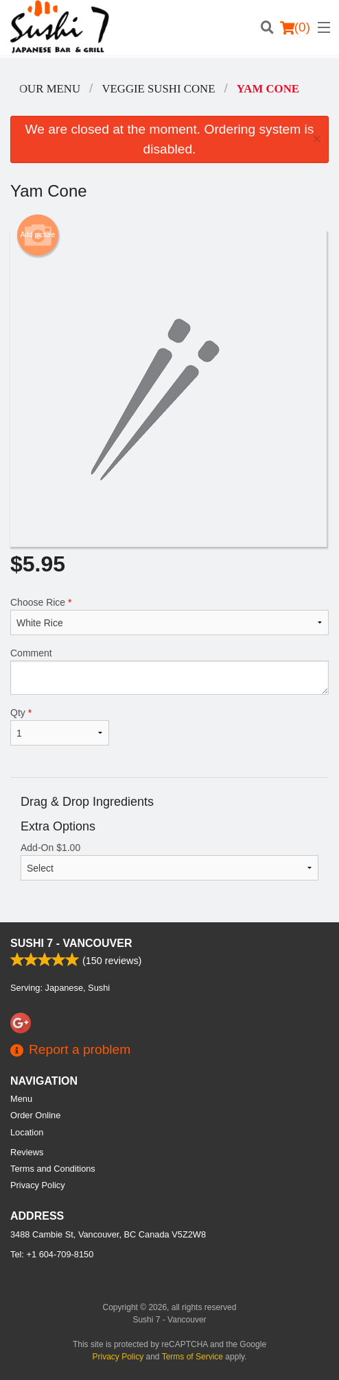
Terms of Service (192, 1356)
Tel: (51, 1254)
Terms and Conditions (52, 1168)
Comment (169, 671)
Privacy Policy (37, 1185)
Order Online (35, 1115)
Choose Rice (169, 616)
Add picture (38, 235)
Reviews (26, 1152)
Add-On (169, 861)
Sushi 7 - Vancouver (71, 943)
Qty (59, 726)
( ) (295, 27)
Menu (21, 1099)
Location (26, 1132)
